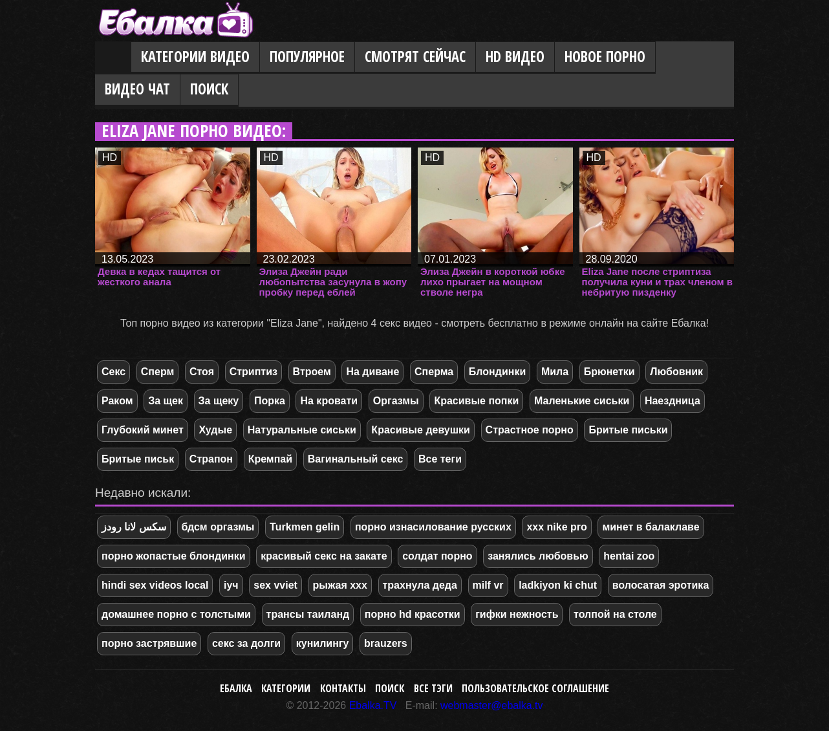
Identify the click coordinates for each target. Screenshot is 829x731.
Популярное (307, 57)
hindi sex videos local (155, 585)
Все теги (440, 458)
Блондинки (497, 371)
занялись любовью (538, 556)
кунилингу (322, 643)
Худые (215, 429)
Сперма (433, 371)
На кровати (329, 400)
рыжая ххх (340, 585)
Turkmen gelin (304, 526)
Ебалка (236, 688)
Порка (269, 400)
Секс (113, 371)
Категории (285, 688)
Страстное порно (530, 429)
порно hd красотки (412, 614)
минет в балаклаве (650, 526)
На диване (372, 371)
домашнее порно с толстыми (176, 614)
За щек (165, 400)
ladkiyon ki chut (558, 585)
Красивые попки (476, 400)
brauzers (385, 643)
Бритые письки (627, 429)
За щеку (219, 400)
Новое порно (605, 57)
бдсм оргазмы (218, 526)
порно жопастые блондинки (174, 556)
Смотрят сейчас (415, 57)
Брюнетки (609, 371)
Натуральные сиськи (302, 429)
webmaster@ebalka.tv (491, 705)
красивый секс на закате (324, 556)
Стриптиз (253, 371)
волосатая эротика (660, 585)
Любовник (676, 371)
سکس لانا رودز (134, 526)
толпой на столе (615, 614)
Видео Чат (137, 89)
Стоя (201, 371)
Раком (117, 400)
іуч (231, 585)
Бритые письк (138, 458)
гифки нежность (516, 614)
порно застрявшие (149, 643)
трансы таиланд (308, 614)
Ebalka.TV (373, 705)
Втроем (312, 371)
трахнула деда (420, 585)
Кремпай (270, 458)
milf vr (488, 585)
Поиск (209, 89)
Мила (554, 371)
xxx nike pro (556, 526)
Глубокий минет (143, 429)
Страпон (211, 458)
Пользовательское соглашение (535, 688)
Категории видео (195, 57)
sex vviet (275, 585)
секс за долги (246, 643)
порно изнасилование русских (433, 526)
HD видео (515, 57)
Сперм (158, 371)
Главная (113, 57)
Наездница (672, 400)
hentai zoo (628, 556)
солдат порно (437, 556)
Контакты (343, 688)
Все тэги (433, 688)
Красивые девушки (420, 429)
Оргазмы (396, 400)
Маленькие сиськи (581, 400)
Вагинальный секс (356, 458)
